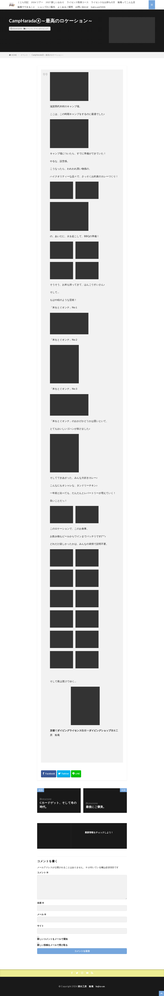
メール (41, 914)
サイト (40, 926)
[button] (132, 30)
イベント (29, 29)
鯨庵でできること (26, 7)
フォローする (98, 836)
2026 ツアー (37, 2)
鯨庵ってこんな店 (126, 2)
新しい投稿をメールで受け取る (52, 945)
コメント (42, 873)
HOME (14, 55)
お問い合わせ (81, 7)
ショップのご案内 (46, 7)
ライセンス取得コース (78, 2)
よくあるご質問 (65, 7)
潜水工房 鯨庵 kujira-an (91, 986)
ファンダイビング (41, 29)
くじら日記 (23, 2)
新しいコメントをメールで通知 (52, 939)
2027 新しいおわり (55, 2)
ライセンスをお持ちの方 (103, 2)
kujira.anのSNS (98, 7)
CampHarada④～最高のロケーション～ (48, 55)
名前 (40, 903)
